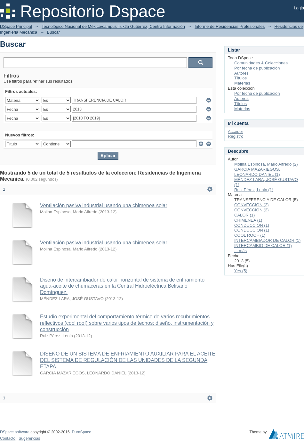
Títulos (240, 78)
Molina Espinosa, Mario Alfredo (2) (266, 164)
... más (240, 250)
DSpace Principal (16, 26)
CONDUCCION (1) (251, 225)
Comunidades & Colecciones (261, 63)
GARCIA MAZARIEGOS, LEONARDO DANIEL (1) (257, 172)
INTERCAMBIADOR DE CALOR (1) (267, 240)
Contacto (7, 438)
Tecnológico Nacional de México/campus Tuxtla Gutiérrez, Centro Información (113, 26)
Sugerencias (29, 438)
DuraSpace (81, 432)
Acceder (235, 131)
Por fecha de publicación (257, 68)
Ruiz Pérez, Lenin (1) (253, 189)
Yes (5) (240, 270)
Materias (242, 83)
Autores (241, 73)
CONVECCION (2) (251, 204)
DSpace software (14, 432)
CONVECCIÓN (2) (251, 210)
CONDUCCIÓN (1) (251, 230)
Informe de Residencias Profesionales (230, 26)
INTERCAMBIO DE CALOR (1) (263, 245)
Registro (235, 136)
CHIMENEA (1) (248, 220)
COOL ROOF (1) (249, 235)
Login (299, 7)
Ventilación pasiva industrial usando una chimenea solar (103, 205)
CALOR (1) (244, 215)
